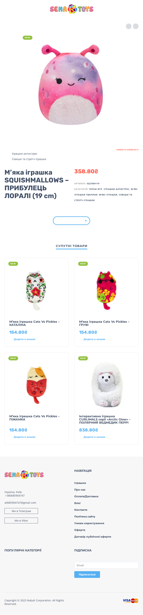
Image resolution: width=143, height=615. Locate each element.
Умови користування (89, 523)
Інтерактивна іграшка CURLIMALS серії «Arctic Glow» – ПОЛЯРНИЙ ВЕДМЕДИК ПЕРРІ (105, 419)
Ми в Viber (21, 520)
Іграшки (80, 483)
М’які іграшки (108, 194)
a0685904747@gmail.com (20, 502)
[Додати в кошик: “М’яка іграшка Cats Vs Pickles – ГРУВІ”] (99, 339)
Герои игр (95, 189)
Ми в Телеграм (21, 511)
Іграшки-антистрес (24, 153)
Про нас (79, 489)
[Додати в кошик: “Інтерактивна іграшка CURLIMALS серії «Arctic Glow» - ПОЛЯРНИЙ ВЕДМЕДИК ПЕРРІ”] (99, 437)
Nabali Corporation (39, 600)
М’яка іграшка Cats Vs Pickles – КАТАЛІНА (34, 323)
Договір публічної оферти (92, 536)
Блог (77, 503)
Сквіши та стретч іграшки (29, 159)
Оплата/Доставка (86, 496)
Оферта (79, 530)
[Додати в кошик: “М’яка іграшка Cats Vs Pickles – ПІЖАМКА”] (29, 437)
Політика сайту (84, 516)
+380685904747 (15, 495)
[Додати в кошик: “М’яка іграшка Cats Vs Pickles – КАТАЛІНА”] (29, 339)
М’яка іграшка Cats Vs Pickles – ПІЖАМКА (34, 417)
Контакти (80, 509)
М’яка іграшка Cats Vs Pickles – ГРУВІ (104, 323)
